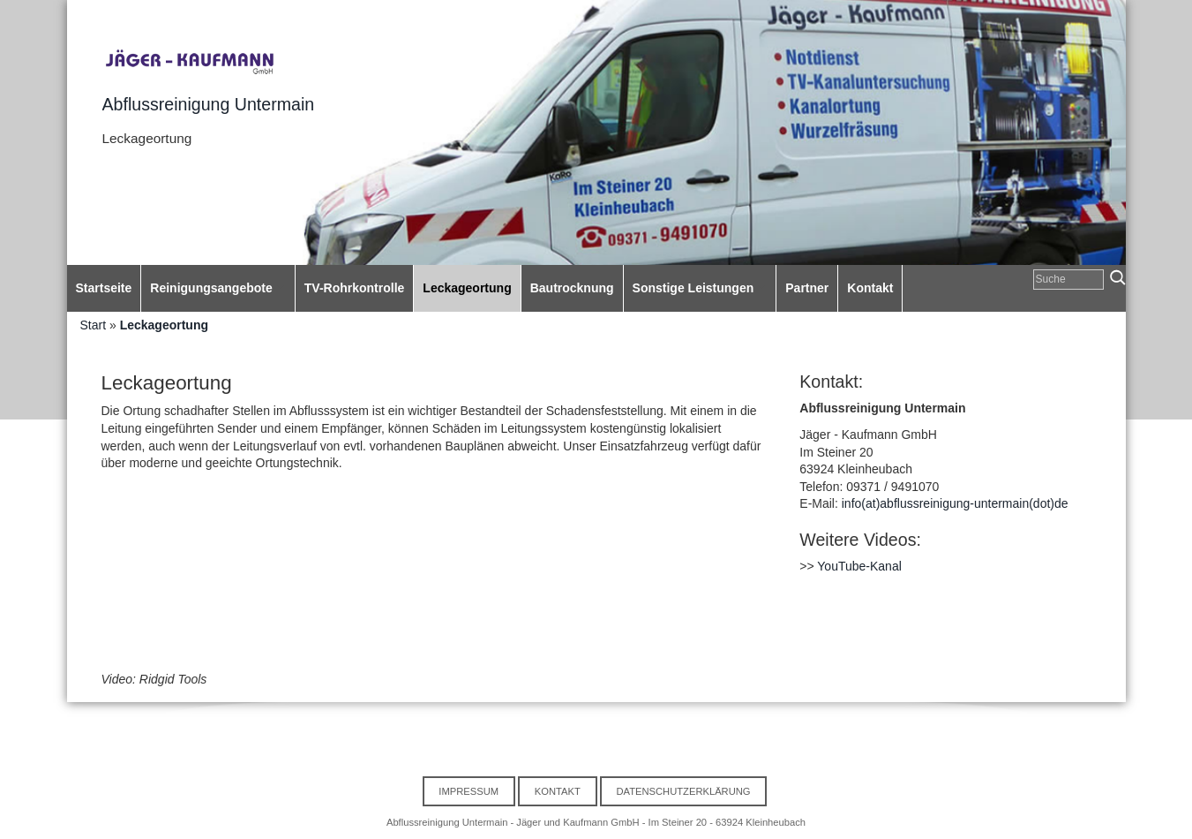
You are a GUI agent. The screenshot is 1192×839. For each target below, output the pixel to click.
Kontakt (558, 791)
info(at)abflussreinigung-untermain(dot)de (955, 503)
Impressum (469, 791)
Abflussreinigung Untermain (208, 104)
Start (93, 325)
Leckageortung (164, 325)
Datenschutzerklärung (683, 791)
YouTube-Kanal (859, 566)
